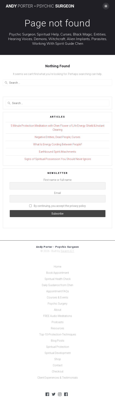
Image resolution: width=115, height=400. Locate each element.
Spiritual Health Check (58, 278)
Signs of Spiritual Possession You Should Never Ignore (57, 159)
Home (57, 266)
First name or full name (58, 179)
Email (57, 193)
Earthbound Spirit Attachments (57, 151)
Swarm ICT (67, 251)
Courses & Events (57, 297)
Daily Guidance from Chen (57, 285)
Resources (57, 328)
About (57, 309)
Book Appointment (57, 272)
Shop (57, 359)
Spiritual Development (58, 353)
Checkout (57, 371)
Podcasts (58, 322)
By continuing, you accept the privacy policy (57, 205)
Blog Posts (57, 340)
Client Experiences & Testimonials (57, 377)
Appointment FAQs (57, 291)
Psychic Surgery (57, 303)
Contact (57, 365)
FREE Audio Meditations (57, 315)
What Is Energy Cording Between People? (57, 144)
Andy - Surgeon (40, 6)
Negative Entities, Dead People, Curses (57, 137)
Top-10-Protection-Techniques (57, 334)
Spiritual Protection (57, 346)
